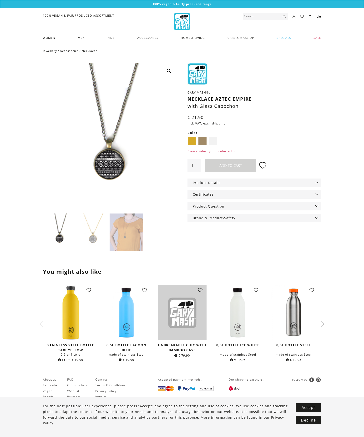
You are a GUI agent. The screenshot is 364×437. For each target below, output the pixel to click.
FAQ (70, 380)
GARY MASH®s (200, 92)
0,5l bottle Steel (293, 345)
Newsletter (51, 403)
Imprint (100, 397)
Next (323, 324)
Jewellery (50, 51)
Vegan (47, 391)
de (319, 16)
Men (81, 38)
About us (49, 380)
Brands (48, 397)
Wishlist (73, 391)
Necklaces (89, 51)
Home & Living (193, 38)
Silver (213, 141)
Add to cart (230, 165)
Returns (73, 409)
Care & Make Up (241, 38)
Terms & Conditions (110, 386)
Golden (191, 141)
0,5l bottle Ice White (237, 345)
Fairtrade (50, 386)
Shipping (74, 403)
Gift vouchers (77, 386)
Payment (74, 397)
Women (49, 38)
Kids (111, 38)
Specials (284, 38)
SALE (317, 38)
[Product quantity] (193, 165)
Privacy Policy (105, 391)
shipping (219, 123)
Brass (202, 141)
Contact (101, 380)
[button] (169, 71)
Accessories (147, 38)
